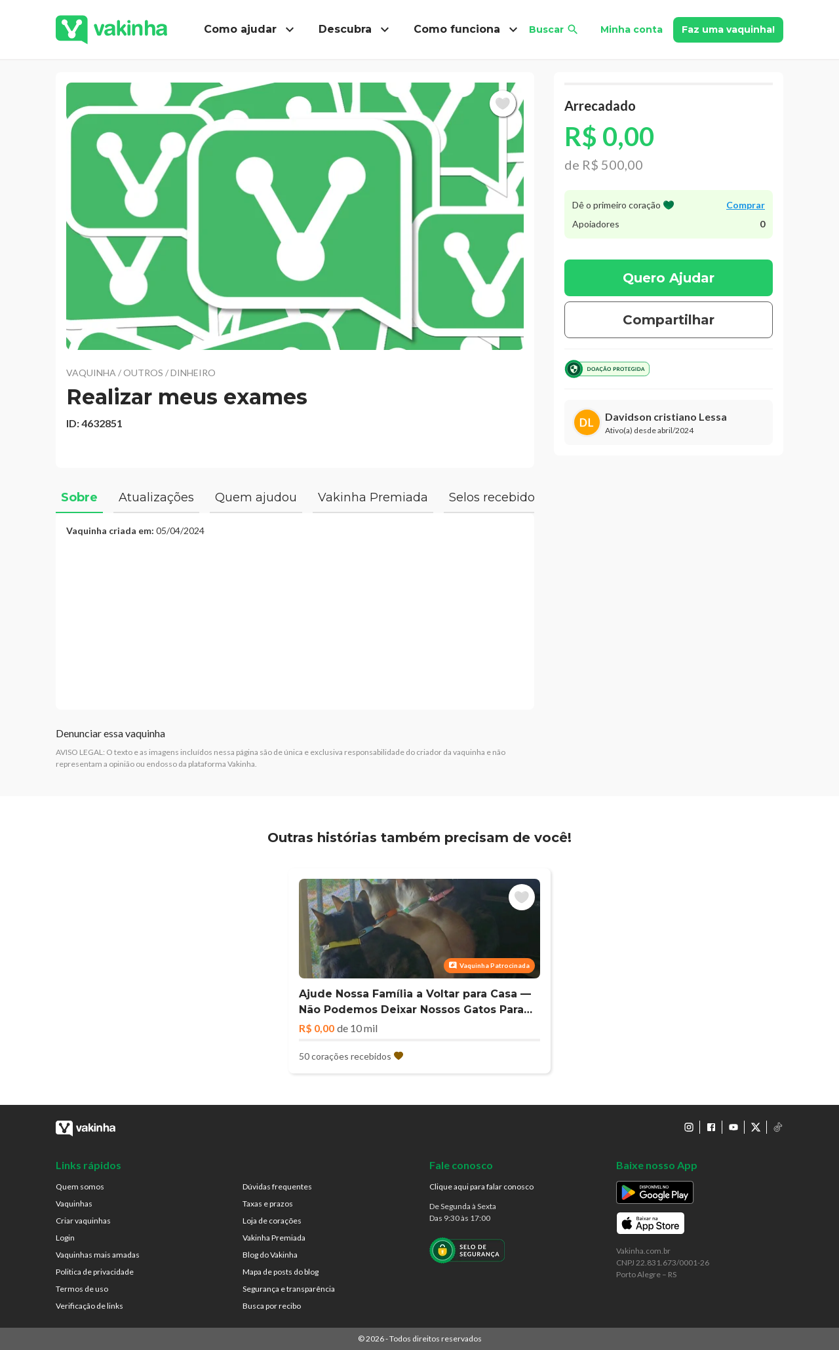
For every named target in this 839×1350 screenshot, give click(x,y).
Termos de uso (82, 1289)
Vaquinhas (74, 1203)
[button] (295, 216)
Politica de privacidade (95, 1272)
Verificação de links (89, 1306)
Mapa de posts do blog (281, 1272)
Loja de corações (272, 1220)
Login (65, 1238)
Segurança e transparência (289, 1289)
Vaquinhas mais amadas (98, 1255)
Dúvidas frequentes (277, 1186)
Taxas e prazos (268, 1203)
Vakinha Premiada (274, 1238)
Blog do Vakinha (270, 1255)
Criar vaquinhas (83, 1220)
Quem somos (80, 1186)
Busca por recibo (272, 1306)
